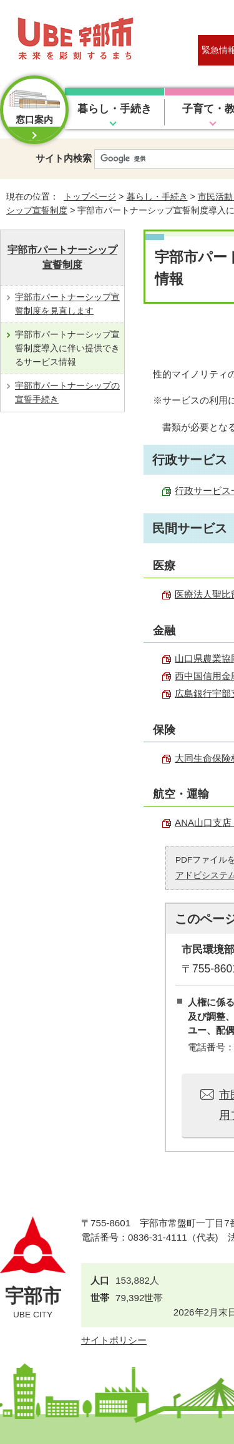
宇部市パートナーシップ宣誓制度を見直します (67, 304)
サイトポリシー (114, 1340)
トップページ (90, 196)
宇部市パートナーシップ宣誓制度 (62, 257)
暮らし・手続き (114, 109)
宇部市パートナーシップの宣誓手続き (67, 392)
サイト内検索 (64, 158)
